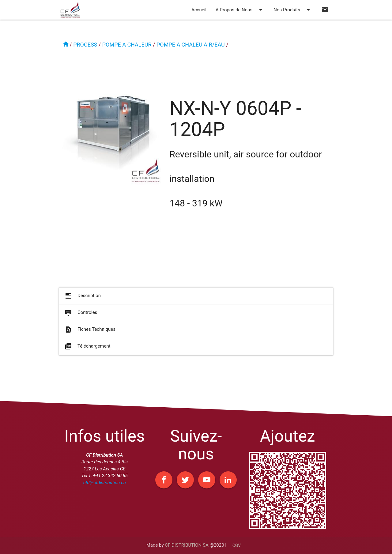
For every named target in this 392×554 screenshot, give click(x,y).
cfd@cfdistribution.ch (104, 482)
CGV (236, 545)
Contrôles (80, 315)
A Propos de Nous (240, 10)
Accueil (198, 10)
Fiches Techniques (89, 332)
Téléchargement (87, 349)
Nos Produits (292, 10)
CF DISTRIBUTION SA (186, 545)
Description (82, 299)
